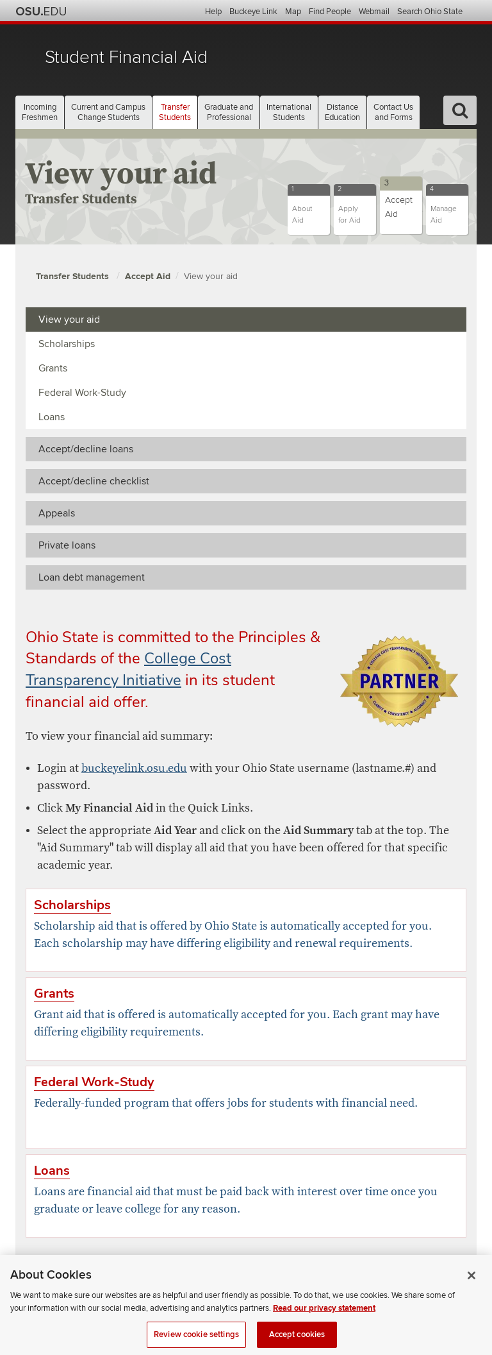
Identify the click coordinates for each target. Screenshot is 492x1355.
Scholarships (66, 343)
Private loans (66, 545)
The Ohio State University (41, 11)
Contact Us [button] (393, 112)
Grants (52, 368)
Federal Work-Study (82, 392)
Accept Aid (147, 276)
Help (213, 11)
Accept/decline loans (85, 449)
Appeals (56, 513)
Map (293, 11)
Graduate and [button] (228, 112)
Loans (51, 417)
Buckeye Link (253, 11)
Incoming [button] (40, 112)
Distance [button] (342, 112)
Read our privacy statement (324, 1316)
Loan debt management (91, 577)
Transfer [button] (175, 112)
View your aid (211, 276)
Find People (330, 11)
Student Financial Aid (126, 57)
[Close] (471, 1284)
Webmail (374, 11)
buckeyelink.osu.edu (134, 768)
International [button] (288, 112)
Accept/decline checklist (93, 481)
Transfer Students (73, 276)
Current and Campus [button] (108, 112)
